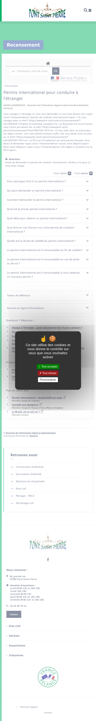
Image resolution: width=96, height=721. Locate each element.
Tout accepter (48, 366)
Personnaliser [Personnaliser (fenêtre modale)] (48, 379)
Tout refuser (48, 373)
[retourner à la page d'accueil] (47, 10)
